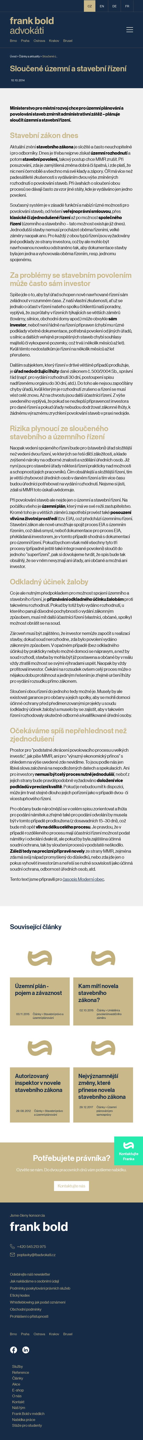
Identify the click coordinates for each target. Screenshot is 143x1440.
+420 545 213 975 (28, 1246)
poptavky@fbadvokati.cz (33, 1254)
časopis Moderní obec (83, 879)
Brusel (67, 40)
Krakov (54, 40)
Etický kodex (20, 1295)
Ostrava (39, 40)
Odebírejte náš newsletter (30, 1274)
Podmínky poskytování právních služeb (40, 1288)
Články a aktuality (29, 56)
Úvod (13, 56)
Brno (13, 40)
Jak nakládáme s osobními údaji (34, 1281)
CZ (90, 6)
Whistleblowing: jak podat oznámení (37, 1302)
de (114, 6)
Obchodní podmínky (25, 1309)
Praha (25, 40)
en (102, 6)
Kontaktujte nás (71, 1185)
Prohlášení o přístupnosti (29, 1316)
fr (127, 6)
